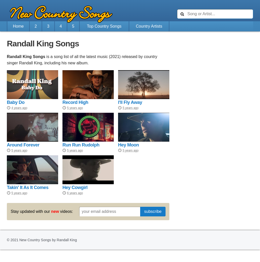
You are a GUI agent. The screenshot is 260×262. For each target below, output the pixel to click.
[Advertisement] (215, 70)
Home (18, 26)
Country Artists (149, 26)
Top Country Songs (104, 26)
